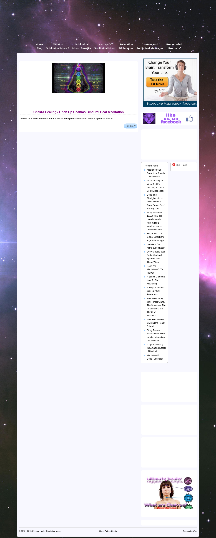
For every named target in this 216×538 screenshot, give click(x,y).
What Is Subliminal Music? (58, 45)
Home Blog (39, 45)
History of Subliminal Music (105, 45)
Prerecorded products (174, 45)
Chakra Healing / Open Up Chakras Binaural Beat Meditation (78, 112)
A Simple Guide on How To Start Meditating (156, 280)
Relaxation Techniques (126, 45)
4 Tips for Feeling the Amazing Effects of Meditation (156, 348)
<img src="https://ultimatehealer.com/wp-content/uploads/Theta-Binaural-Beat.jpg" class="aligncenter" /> (170, 451)
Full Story (130, 126)
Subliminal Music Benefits (81, 45)
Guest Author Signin (108, 531)
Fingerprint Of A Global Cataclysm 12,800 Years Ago (155, 237)
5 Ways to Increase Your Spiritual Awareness (156, 291)
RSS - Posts (179, 165)
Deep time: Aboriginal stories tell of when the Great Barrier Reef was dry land (155, 202)
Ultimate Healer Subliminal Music (46, 531)
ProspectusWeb (190, 531)
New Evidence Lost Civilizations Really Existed (156, 323)
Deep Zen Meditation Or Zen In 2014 (155, 269)
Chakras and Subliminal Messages (150, 45)
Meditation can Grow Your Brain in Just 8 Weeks (156, 173)
